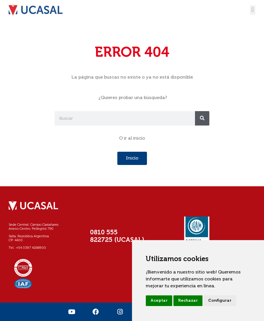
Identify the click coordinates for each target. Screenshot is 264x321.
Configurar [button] (220, 301)
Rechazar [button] (188, 301)
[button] (252, 10)
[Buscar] (202, 118)
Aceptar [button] (159, 301)
